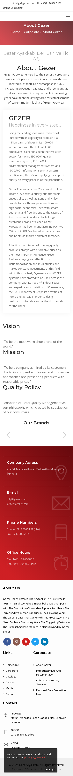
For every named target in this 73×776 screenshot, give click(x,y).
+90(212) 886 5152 (51, 3)
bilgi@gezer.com (25, 3)
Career (10, 682)
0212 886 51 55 (21, 534)
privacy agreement (34, 757)
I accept (50, 769)
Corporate (31, 32)
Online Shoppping (13, 8)
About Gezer (52, 32)
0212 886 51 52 (25, 529)
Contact (10, 694)
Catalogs (11, 676)
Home (15, 32)
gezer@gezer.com (17, 504)
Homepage (12, 665)
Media (9, 688)
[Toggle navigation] (68, 16)
